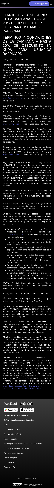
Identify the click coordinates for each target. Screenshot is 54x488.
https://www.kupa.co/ (12, 98)
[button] (51, 4)
